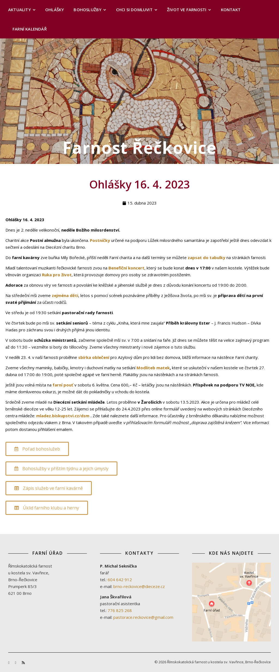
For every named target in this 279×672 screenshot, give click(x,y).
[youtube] (16, 662)
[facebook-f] (9, 662)
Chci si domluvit (134, 9)
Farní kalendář (30, 29)
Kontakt (231, 9)
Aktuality (19, 9)
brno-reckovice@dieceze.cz (139, 586)
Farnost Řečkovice (140, 147)
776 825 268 (120, 610)
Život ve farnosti (186, 9)
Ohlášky (54, 9)
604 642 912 (120, 579)
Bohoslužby (87, 9)
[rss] (23, 662)
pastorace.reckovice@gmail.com (143, 617)
